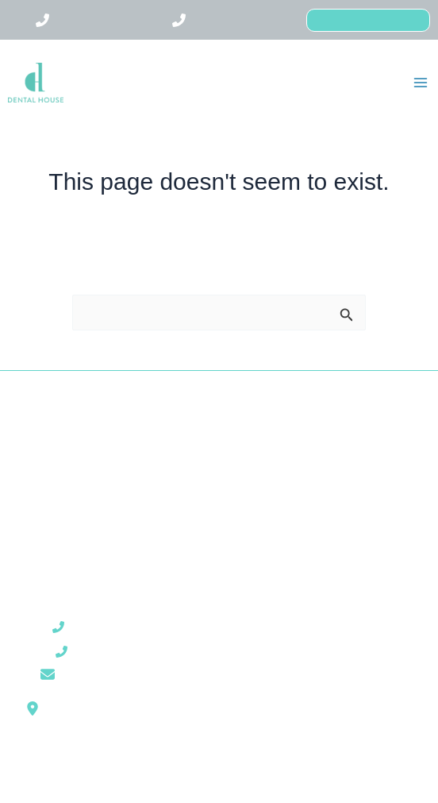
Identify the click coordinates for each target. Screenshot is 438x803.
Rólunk (103, 449)
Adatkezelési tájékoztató (334, 664)
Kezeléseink (103, 468)
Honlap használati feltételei (334, 645)
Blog (103, 506)
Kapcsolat (103, 525)
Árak (103, 487)
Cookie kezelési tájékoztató (334, 683)
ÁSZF (335, 625)
